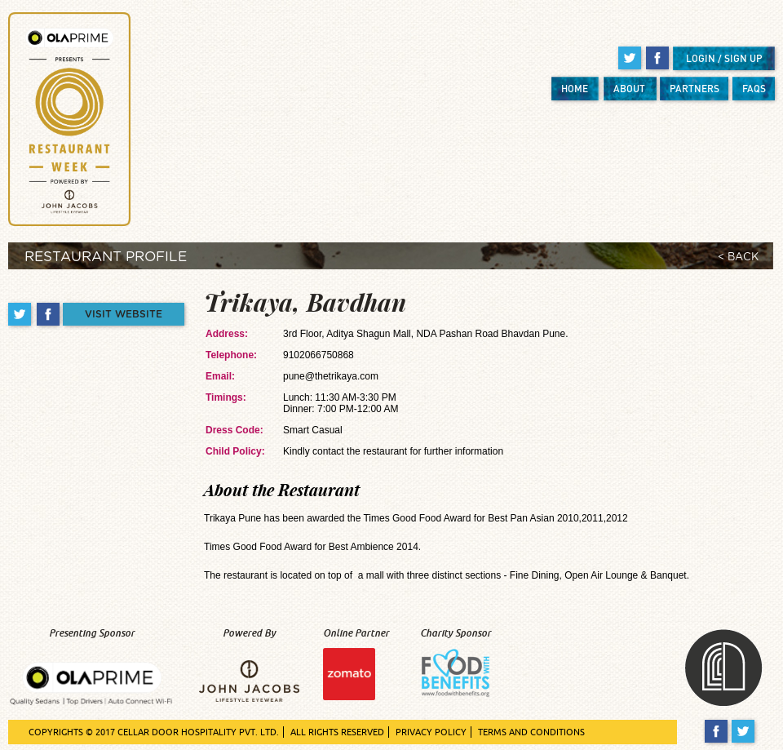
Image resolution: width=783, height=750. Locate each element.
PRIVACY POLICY (431, 732)
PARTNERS (694, 88)
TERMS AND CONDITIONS (531, 732)
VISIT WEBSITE (123, 314)
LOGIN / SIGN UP (724, 58)
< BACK (738, 257)
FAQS (754, 88)
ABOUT (629, 88)
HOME (574, 88)
